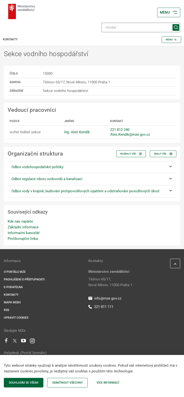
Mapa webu (12, 302)
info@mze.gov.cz (104, 298)
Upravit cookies (16, 317)
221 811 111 (100, 307)
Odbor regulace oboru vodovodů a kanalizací (47, 179)
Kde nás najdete (20, 221)
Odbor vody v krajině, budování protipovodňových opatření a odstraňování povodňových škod (85, 191)
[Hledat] (141, 27)
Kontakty (11, 294)
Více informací (108, 382)
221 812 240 (119, 130)
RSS (6, 310)
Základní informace (23, 227)
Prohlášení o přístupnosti (24, 279)
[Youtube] (23, 342)
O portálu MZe (15, 272)
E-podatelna (13, 287)
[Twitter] (14, 342)
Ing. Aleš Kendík (77, 132)
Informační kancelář (24, 233)
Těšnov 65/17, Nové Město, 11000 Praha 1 (110, 282)
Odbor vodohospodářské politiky (37, 167)
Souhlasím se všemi (23, 382)
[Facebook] (6, 342)
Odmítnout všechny (67, 382)
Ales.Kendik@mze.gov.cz (130, 134)
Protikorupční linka (23, 238)
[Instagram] (32, 342)
